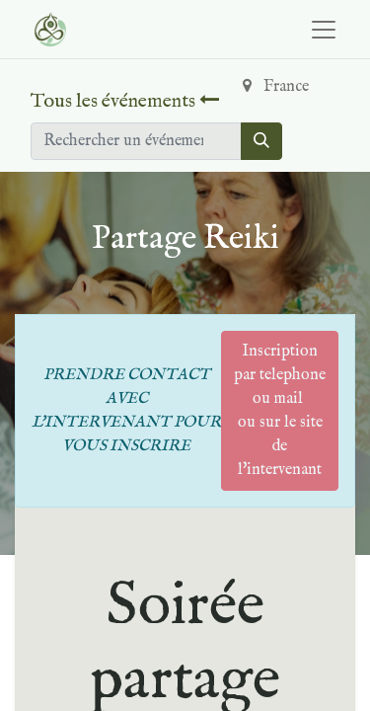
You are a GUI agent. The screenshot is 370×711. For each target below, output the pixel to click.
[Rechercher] (261, 141)
